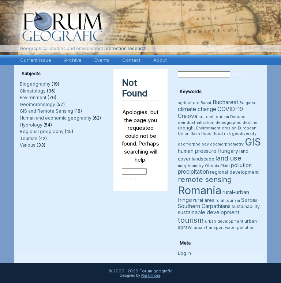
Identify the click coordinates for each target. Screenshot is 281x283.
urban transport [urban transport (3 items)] (209, 227)
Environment (33, 97)
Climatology (33, 91)
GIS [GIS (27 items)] (253, 142)
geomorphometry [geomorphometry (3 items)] (227, 144)
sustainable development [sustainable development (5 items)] (208, 212)
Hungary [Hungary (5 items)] (228, 151)
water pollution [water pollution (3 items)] (240, 227)
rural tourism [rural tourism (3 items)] (228, 200)
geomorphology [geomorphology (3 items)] (193, 144)
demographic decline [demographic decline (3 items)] (237, 122)
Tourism (28, 138)
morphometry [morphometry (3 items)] (191, 165)
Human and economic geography (55, 118)
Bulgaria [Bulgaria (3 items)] (247, 103)
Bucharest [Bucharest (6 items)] (225, 102)
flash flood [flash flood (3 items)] (201, 133)
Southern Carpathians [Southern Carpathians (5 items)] (204, 206)
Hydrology (31, 125)
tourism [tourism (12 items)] (191, 219)
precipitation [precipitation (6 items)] (193, 171)
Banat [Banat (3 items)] (206, 103)
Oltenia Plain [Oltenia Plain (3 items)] (217, 165)
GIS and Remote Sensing (46, 111)
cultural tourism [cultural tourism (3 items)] (213, 116)
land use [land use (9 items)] (228, 158)
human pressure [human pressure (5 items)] (197, 151)
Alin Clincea (150, 275)
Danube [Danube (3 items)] (238, 116)
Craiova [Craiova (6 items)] (187, 116)
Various (27, 145)
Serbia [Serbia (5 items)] (249, 200)
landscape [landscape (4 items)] (203, 159)
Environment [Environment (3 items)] (208, 128)
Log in (184, 253)
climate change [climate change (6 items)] (197, 109)
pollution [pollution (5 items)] (241, 165)
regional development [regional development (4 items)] (234, 172)
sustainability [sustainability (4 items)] (246, 206)
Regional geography (42, 131)
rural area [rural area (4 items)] (203, 200)
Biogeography (35, 84)
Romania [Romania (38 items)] (199, 190)
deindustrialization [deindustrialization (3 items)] (196, 122)
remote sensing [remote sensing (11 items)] (205, 179)
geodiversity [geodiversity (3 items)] (244, 133)
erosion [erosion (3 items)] (229, 128)
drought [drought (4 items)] (186, 128)
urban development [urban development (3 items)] (224, 221)
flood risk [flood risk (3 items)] (222, 133)
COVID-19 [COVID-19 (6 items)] (230, 109)
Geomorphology (37, 104)
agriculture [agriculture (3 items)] (188, 103)
